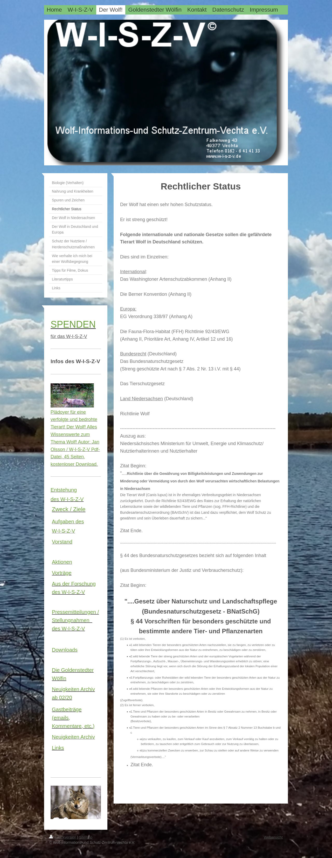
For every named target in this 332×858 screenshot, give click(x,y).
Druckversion (63, 837)
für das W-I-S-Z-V (69, 336)
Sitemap (85, 837)
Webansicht (273, 837)
